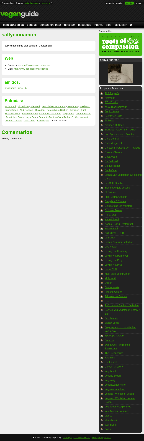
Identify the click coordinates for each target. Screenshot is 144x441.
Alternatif (35, 106)
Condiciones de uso (82, 437)
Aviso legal (67, 437)
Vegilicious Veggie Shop (118, 406)
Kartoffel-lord (112, 219)
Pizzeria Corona (13, 120)
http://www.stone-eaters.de (36, 65)
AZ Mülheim (111, 102)
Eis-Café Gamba (114, 183)
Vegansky (110, 380)
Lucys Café (31, 117)
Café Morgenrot (113, 143)
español (129, 3)
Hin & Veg (110, 215)
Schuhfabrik (111, 318)
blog (108, 24)
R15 (107, 301)
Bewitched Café (14, 117)
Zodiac (108, 429)
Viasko (108, 415)
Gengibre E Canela (115, 201)
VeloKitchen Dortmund (53, 106)
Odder (108, 283)
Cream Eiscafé (83, 113)
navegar (69, 24)
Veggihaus (68, 113)
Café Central (112, 138)
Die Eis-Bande (113, 165)
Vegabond (110, 371)
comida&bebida (13, 24)
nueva (98, 24)
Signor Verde (112, 322)
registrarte (45, 3)
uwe (20, 88)
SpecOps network (114, 335)
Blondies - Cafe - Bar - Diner (120, 129)
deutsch (110, 3)
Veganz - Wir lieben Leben (119, 393)
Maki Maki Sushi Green (117, 273)
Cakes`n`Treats (113, 152)
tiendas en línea (50, 24)
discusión (121, 24)
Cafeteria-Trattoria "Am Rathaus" (56, 117)
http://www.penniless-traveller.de (31, 68)
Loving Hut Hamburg (116, 251)
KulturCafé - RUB (114, 233)
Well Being (110, 424)
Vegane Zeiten (113, 375)
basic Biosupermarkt (116, 107)
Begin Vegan (112, 111)
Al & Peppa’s (26, 110)
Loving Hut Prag (114, 260)
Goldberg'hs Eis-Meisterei (119, 206)
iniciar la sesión (31, 3)
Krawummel (111, 228)
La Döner (110, 237)
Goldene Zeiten (113, 210)
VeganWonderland (115, 389)
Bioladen (40, 110)
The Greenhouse (114, 353)
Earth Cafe (111, 170)
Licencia (107, 437)
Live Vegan (43, 120)
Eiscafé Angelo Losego (117, 187)
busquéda (84, 24)
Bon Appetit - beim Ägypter (119, 134)
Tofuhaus (110, 357)
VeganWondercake (115, 384)
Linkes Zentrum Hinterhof (119, 242)
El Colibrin (23, 106)
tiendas (32, 24)
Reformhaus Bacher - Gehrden (62, 110)
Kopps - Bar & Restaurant (119, 224)
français (139, 3)
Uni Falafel (111, 362)
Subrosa (109, 340)
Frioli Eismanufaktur (116, 197)
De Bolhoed (111, 161)
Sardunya (72, 106)
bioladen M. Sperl (114, 125)
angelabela (10, 88)
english (119, 3)
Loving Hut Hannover (116, 255)
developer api (97, 437)
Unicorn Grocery (114, 366)
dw (26, 88)
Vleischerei (111, 420)
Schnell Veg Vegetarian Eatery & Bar (41, 113)
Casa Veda (29, 120)
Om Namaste (82, 117)
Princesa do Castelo (116, 296)
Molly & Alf (10, 106)
